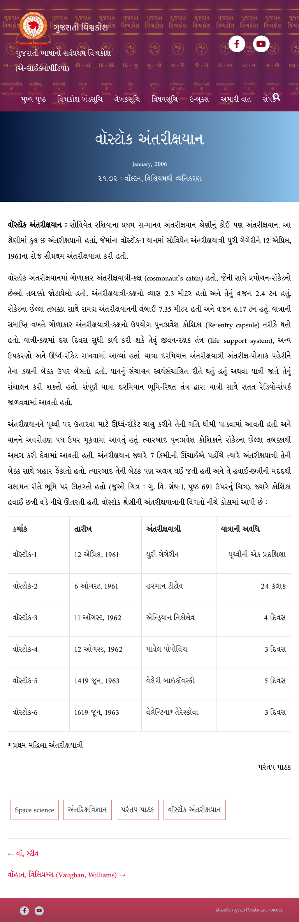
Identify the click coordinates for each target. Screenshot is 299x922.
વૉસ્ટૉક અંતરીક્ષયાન (194, 809)
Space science (34, 809)
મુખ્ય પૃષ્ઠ (33, 99)
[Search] (276, 97)
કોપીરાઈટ (223, 910)
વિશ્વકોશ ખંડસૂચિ (80, 99)
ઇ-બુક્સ (199, 99)
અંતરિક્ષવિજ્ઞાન (87, 809)
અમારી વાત (236, 99)
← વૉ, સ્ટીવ (23, 853)
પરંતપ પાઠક (137, 809)
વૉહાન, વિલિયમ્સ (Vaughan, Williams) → (66, 874)
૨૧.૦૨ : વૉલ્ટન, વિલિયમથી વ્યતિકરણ (150, 178)
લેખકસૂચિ (127, 99)
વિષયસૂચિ (165, 99)
